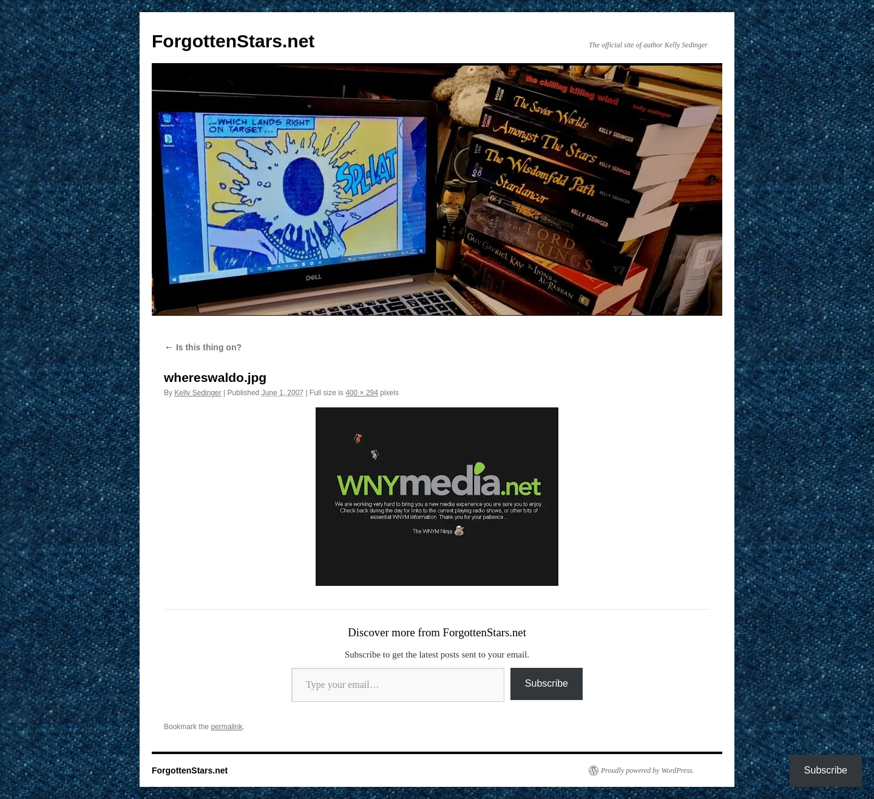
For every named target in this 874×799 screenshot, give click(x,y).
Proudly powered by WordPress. (647, 770)
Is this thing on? (203, 347)
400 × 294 (361, 393)
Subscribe (546, 683)
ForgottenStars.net (233, 41)
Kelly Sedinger (197, 393)
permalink (226, 726)
